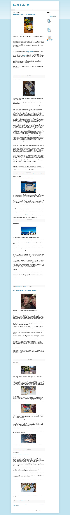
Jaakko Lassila (20, 173)
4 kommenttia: (24, 286)
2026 (49, 13)
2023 (49, 21)
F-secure (27, 214)
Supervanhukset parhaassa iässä (21, 454)
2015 (49, 30)
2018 (49, 27)
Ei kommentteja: (24, 359)
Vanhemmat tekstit (41, 504)
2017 (49, 28)
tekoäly (40, 173)
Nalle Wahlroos (30, 173)
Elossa (14, 225)
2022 (49, 22)
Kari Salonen (24, 173)
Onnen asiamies (26, 311)
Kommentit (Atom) (16, 505)
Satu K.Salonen (50, 39)
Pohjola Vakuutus (34, 173)
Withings (29, 242)
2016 (49, 29)
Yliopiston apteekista (30, 51)
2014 (49, 31)
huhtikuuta (50, 14)
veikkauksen (34, 428)
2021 (49, 23)
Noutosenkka (25, 55)
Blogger (40, 510)
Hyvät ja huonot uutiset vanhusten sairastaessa (24, 14)
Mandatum (27, 173)
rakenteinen (38, 173)
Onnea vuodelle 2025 (18, 364)
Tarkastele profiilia (49, 40)
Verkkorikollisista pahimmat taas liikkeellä (22, 178)
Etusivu (26, 504)
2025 (49, 19)
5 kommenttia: (24, 500)
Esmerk (18, 173)
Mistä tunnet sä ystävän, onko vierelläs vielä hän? (24, 290)
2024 (49, 20)
